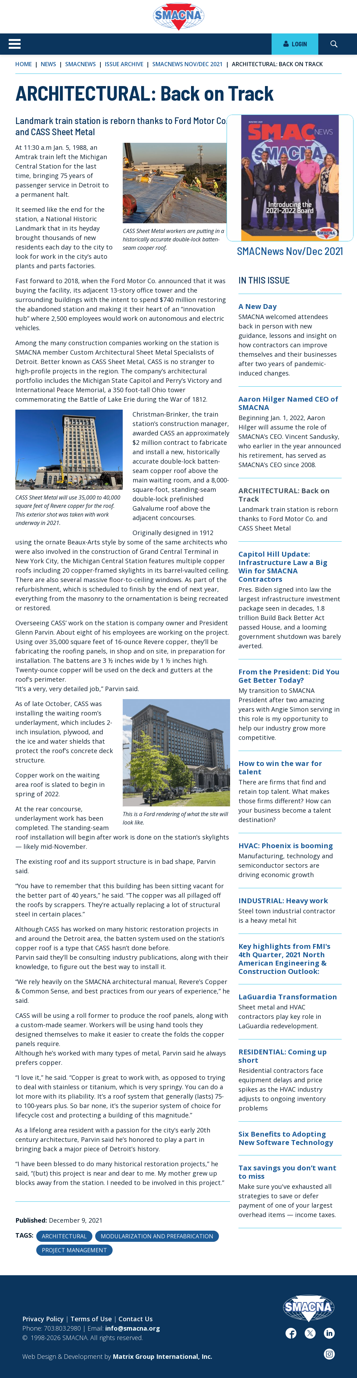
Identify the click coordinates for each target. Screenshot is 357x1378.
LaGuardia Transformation (287, 997)
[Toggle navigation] (14, 44)
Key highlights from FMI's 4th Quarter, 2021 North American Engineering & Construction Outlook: (284, 959)
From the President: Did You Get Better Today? (289, 676)
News (48, 64)
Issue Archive (124, 64)
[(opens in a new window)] (291, 1335)
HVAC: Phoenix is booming (285, 846)
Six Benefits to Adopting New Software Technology (285, 1138)
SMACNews (80, 64)
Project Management (74, 1250)
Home (23, 64)
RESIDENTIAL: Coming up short (282, 1056)
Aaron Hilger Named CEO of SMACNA (288, 403)
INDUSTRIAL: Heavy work (283, 901)
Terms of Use (91, 1319)
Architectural (64, 1236)
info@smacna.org (132, 1328)
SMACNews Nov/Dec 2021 (187, 64)
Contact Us (136, 1319)
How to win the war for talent (280, 767)
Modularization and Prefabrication (157, 1236)
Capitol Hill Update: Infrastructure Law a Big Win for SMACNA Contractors (282, 566)
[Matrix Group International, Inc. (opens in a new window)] (162, 1356)
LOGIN (295, 44)
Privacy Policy (43, 1319)
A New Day (257, 306)
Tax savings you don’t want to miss (287, 1172)
